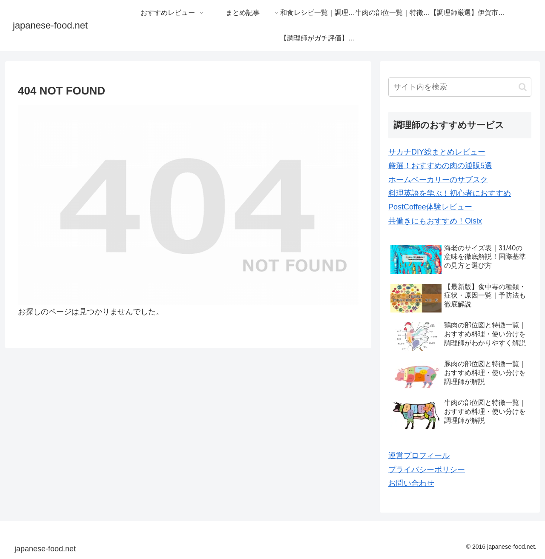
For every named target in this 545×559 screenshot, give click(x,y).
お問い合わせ (411, 483)
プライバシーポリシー (426, 469)
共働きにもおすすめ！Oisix (435, 221)
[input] (459, 87)
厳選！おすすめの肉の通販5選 (440, 165)
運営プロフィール (419, 455)
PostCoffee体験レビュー (431, 207)
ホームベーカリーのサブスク (438, 179)
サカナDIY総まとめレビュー (436, 152)
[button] (522, 87)
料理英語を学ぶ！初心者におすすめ (449, 193)
